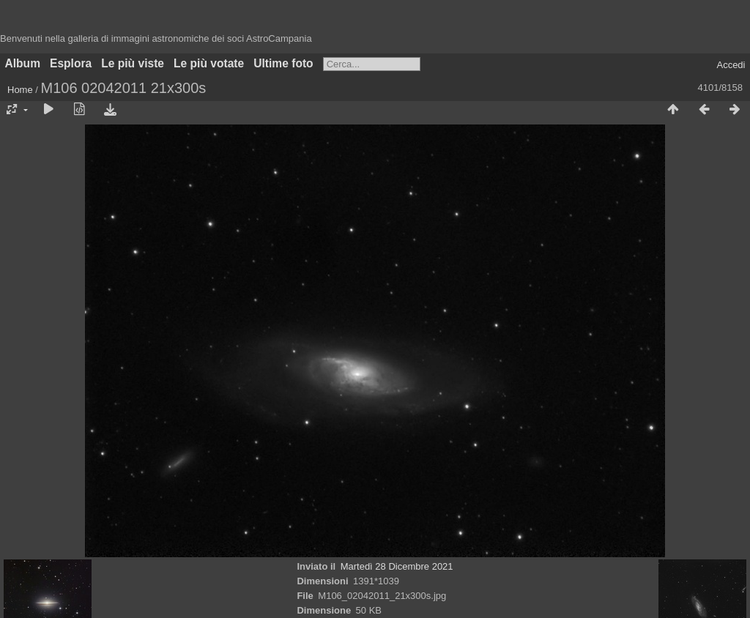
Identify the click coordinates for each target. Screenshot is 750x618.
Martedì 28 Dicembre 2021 (397, 566)
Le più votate (209, 63)
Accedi (730, 64)
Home (20, 89)
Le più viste (132, 63)
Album (23, 63)
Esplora (71, 63)
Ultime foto (283, 63)
